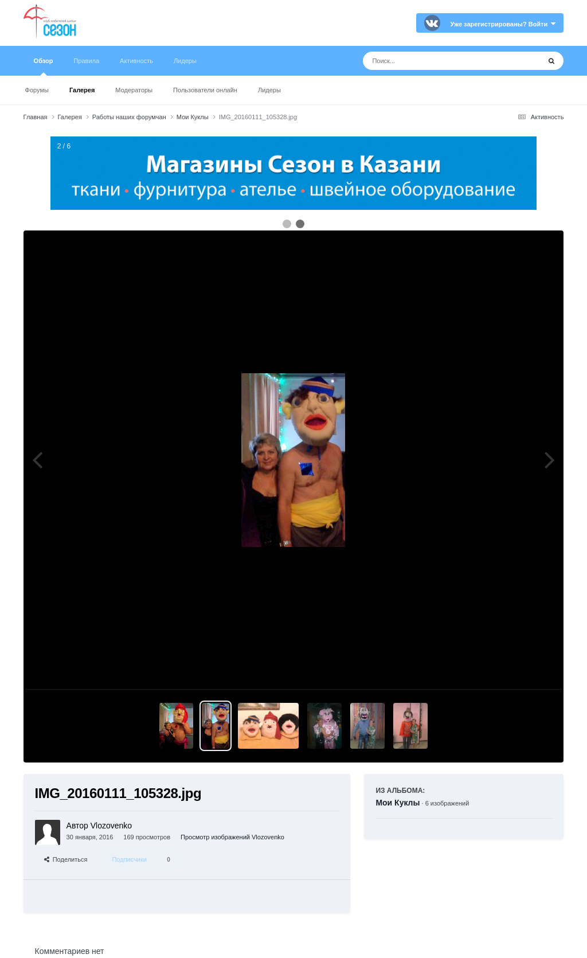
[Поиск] (430, 61)
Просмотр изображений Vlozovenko (232, 837)
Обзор (43, 66)
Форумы (37, 90)
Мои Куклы (397, 802)
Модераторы (133, 90)
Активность (136, 60)
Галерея (82, 90)
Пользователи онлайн (205, 90)
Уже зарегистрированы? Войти (503, 24)
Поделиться (66, 859)
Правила (86, 60)
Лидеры (269, 90)
